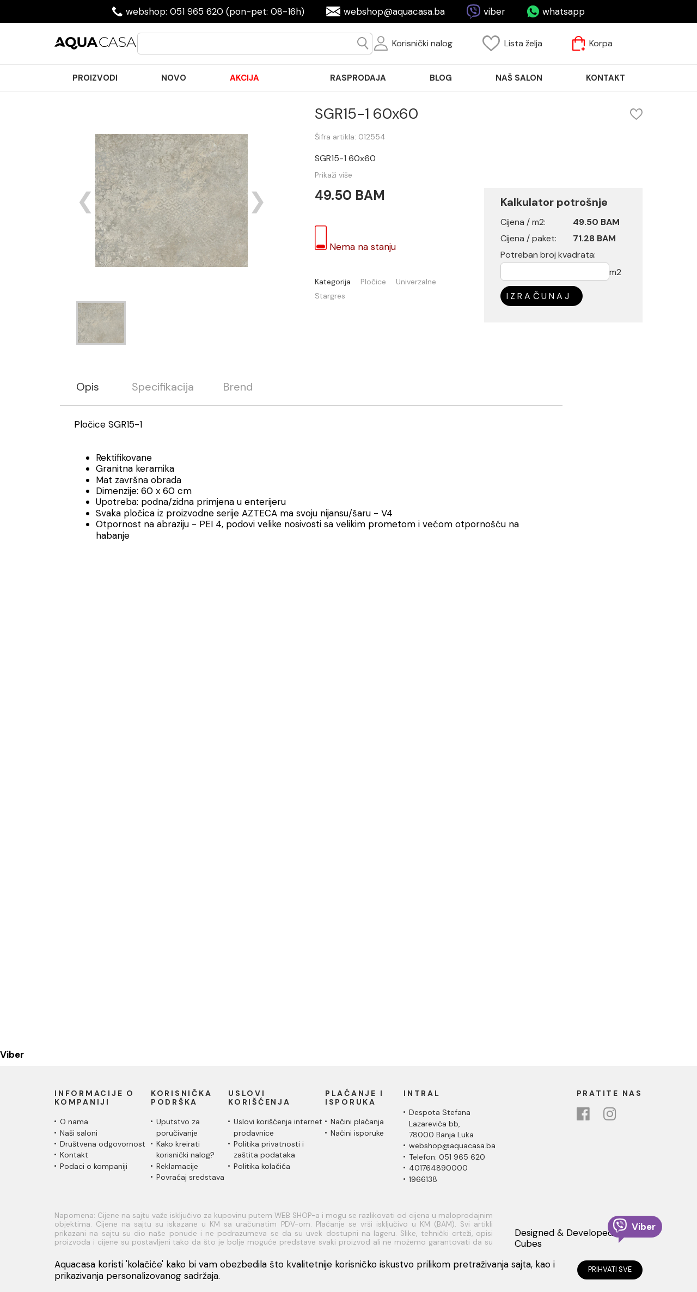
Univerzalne (416, 282)
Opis (87, 387)
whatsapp (563, 11)
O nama (74, 1121)
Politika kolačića (262, 1166)
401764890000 (438, 1168)
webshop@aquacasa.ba (394, 11)
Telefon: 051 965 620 (447, 1157)
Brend (238, 387)
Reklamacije (177, 1166)
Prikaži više (333, 175)
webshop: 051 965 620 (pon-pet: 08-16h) (215, 11)
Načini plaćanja (357, 1121)
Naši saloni (78, 1133)
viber (494, 11)
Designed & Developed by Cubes (570, 1238)
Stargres (330, 296)
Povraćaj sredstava (190, 1177)
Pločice (373, 282)
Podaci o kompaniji (93, 1166)
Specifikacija (163, 387)
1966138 (423, 1179)
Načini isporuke (357, 1133)
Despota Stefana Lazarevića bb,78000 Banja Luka (441, 1123)
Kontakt (74, 1155)
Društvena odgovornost (102, 1144)
